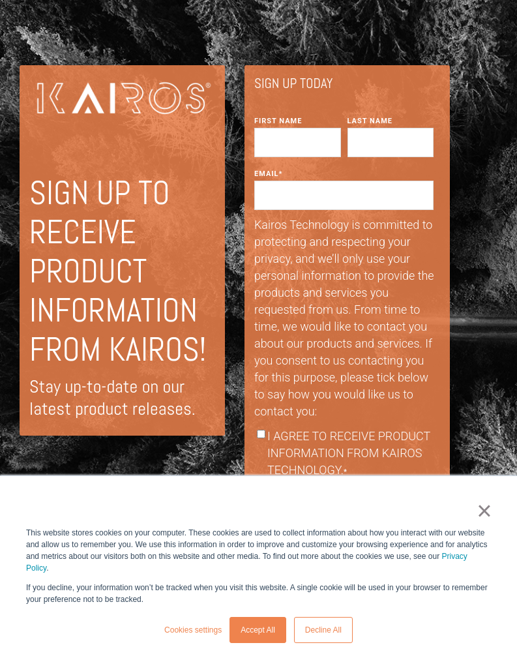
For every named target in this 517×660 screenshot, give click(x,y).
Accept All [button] (258, 630)
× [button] (484, 510)
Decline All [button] (323, 630)
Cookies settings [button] (193, 630)
